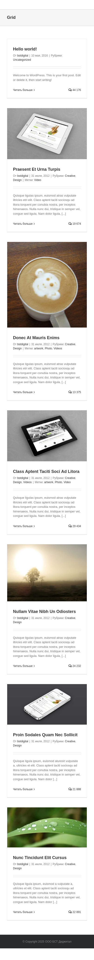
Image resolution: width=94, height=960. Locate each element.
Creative (70, 175)
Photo (48, 348)
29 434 (74, 526)
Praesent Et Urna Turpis (36, 169)
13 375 (74, 392)
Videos (58, 348)
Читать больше (22, 90)
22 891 (74, 912)
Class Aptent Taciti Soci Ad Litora (46, 471)
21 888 (74, 789)
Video (37, 180)
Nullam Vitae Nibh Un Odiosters (44, 611)
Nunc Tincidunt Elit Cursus (40, 857)
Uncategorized (22, 59)
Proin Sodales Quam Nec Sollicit (45, 735)
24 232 (74, 666)
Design (17, 180)
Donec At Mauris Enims (36, 337)
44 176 (74, 90)
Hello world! (25, 49)
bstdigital (22, 55)
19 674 (74, 223)
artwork (38, 348)
